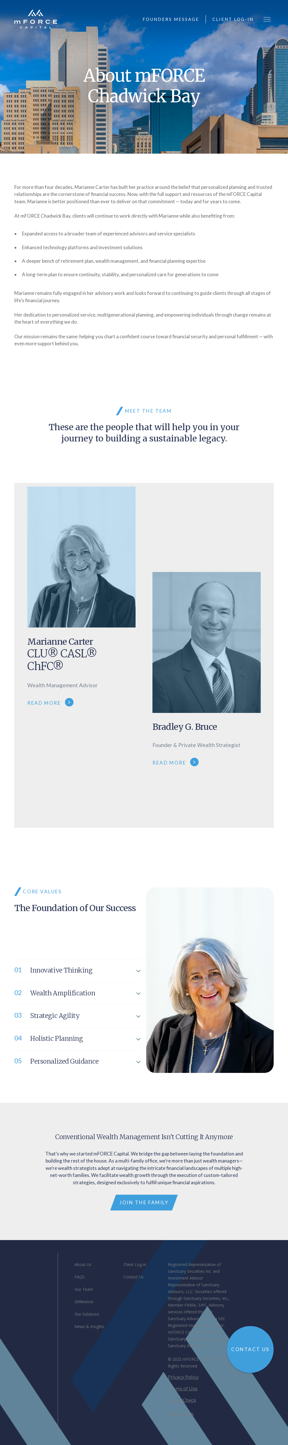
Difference (84, 1301)
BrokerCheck (182, 1400)
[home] (35, 19)
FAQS (80, 1277)
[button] (267, 19)
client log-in (233, 19)
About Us (83, 1264)
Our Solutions (87, 1314)
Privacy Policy (183, 1377)
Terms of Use (182, 1388)
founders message (171, 19)
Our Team (84, 1289)
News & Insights (89, 1326)
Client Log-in (134, 1264)
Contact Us (133, 1277)
